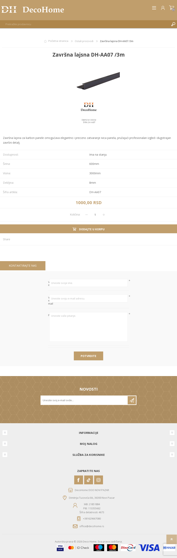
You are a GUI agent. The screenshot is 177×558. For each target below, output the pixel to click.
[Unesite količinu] (95, 214)
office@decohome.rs (91, 526)
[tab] (22, 265)
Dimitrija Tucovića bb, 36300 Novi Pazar (92, 497)
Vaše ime (48, 284)
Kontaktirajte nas (23, 265)
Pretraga (173, 24)
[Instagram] (98, 479)
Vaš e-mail (48, 300)
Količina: (75, 214)
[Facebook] (78, 479)
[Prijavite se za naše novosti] (84, 400)
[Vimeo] (88, 479)
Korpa (171, 8)
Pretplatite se (132, 400)
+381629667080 (92, 518)
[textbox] (84, 24)
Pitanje (48, 315)
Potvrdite (88, 356)
